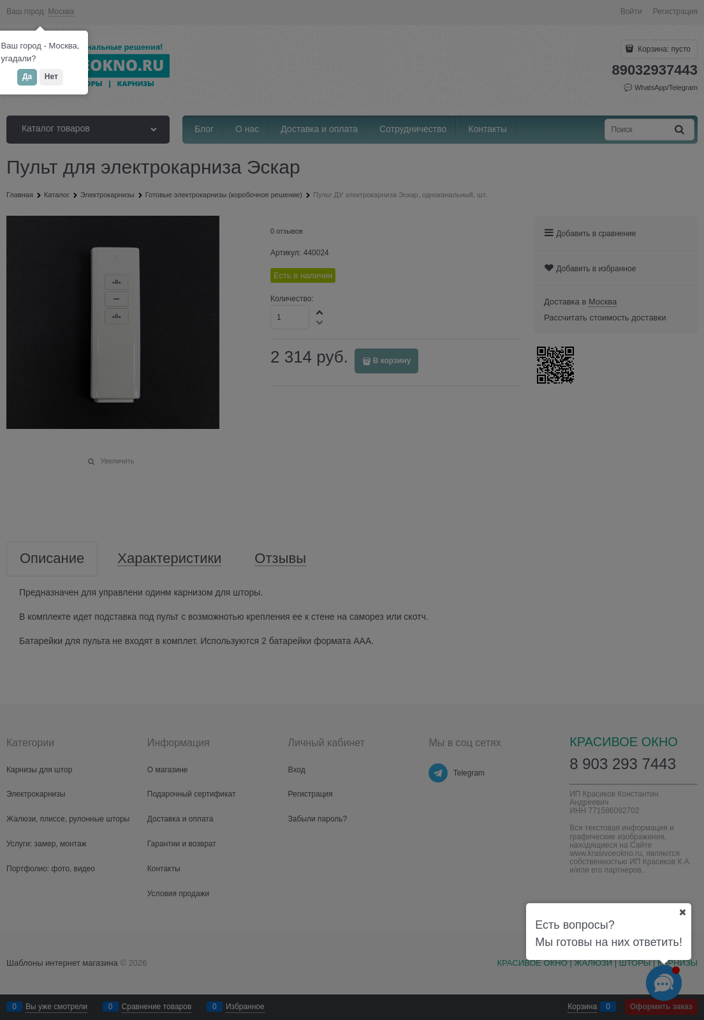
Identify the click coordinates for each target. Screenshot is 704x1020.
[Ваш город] (682, 912)
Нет (51, 76)
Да (27, 76)
